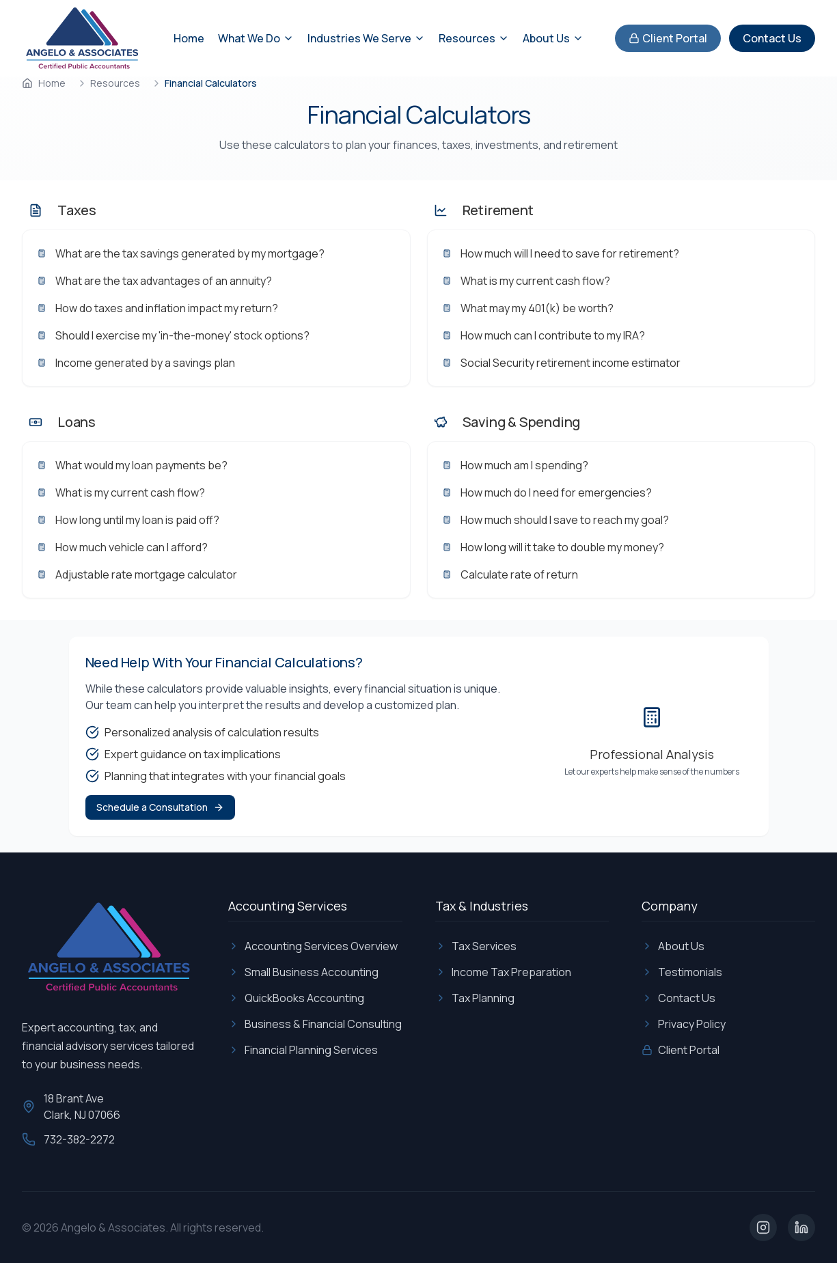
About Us (673, 946)
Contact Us (772, 38)
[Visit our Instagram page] (763, 1227)
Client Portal (668, 38)
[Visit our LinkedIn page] (801, 1227)
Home (189, 38)
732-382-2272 (79, 1139)
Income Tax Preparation (503, 972)
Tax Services (476, 946)
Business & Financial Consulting (315, 1023)
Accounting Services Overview (313, 946)
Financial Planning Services (303, 1049)
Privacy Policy (684, 1023)
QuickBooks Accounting (296, 997)
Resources (115, 83)
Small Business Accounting (303, 972)
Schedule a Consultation (160, 807)
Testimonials (682, 972)
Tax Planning (474, 997)
